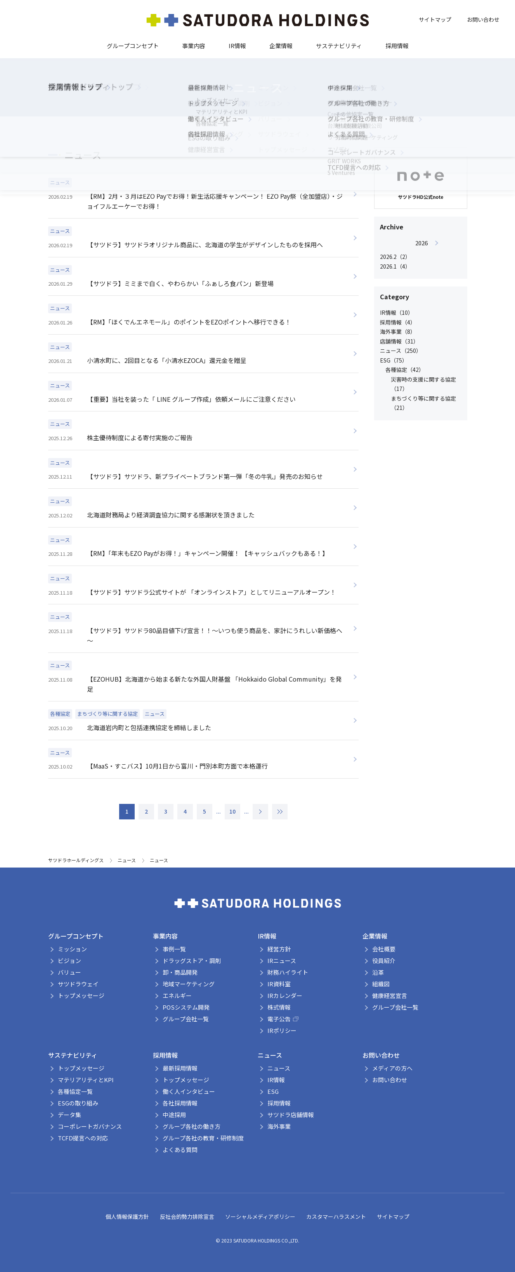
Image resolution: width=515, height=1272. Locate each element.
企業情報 (281, 46)
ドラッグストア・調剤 (192, 960)
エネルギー (177, 995)
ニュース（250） (400, 350)
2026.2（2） (395, 256)
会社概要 (383, 949)
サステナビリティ (339, 46)
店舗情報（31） (399, 341)
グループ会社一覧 (186, 1019)
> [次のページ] (260, 811)
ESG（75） (393, 360)
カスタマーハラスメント (336, 1216)
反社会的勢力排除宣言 (187, 1216)
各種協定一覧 (75, 1091)
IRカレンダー (284, 995)
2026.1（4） (395, 266)
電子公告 (282, 1019)
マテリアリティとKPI (86, 1080)
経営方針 (279, 949)
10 (232, 811)
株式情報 (279, 1007)
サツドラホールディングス (76, 860)
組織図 (381, 984)
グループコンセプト (133, 46)
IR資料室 (279, 984)
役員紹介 (383, 960)
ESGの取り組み (78, 1103)
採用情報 (397, 46)
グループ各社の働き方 (191, 1126)
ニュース (127, 860)
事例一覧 (174, 949)
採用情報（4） (398, 322)
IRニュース (281, 960)
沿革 (378, 972)
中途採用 (174, 1115)
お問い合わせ (483, 19)
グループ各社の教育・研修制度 (203, 1138)
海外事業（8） (398, 331)
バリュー (69, 972)
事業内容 (193, 46)
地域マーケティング (189, 984)
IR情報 (237, 46)
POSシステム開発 (186, 1007)
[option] (421, 254)
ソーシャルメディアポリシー (260, 1216)
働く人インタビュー (189, 1091)
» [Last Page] (280, 811)
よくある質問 (180, 1149)
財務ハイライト (287, 972)
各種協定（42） (404, 369)
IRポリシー (282, 1030)
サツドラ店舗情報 (290, 1115)
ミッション (72, 949)
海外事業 (279, 1126)
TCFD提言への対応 (83, 1138)
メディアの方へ (392, 1068)
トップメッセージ (81, 995)
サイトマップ (435, 19)
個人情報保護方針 (127, 1216)
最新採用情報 (180, 1068)
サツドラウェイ (78, 984)
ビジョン (69, 960)
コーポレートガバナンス (90, 1126)
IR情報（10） (396, 312)
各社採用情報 (180, 1103)
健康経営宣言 (389, 995)
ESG (273, 1091)
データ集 (69, 1115)
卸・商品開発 (180, 972)
